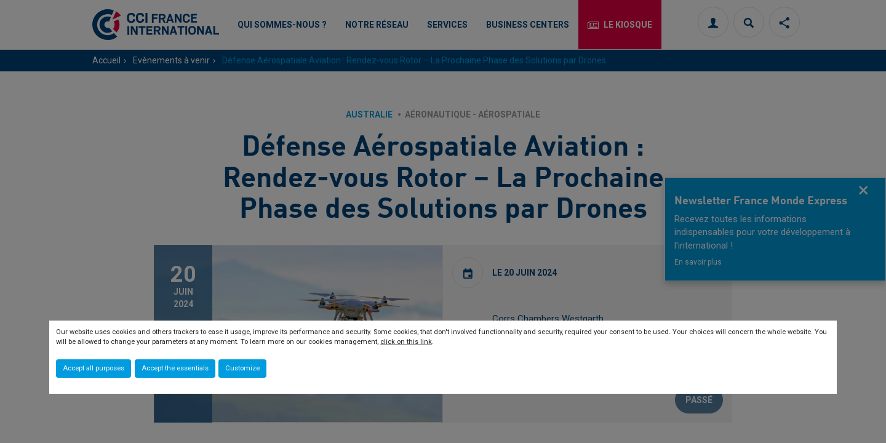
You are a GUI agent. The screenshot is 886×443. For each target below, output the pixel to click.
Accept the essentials (175, 368)
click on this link (406, 342)
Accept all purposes (93, 368)
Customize (242, 368)
